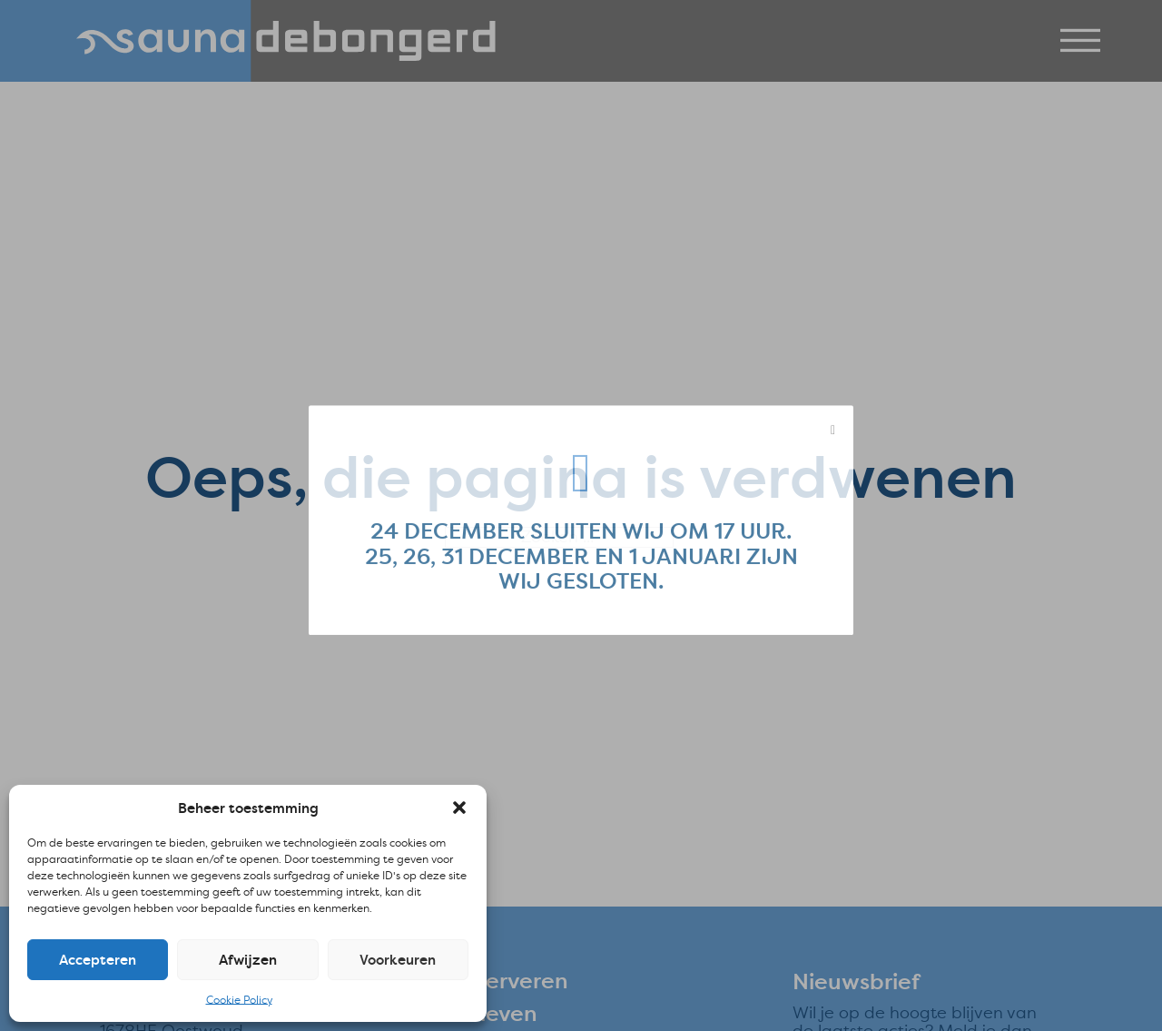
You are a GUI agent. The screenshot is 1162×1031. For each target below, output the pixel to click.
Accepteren (97, 959)
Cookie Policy (239, 999)
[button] (459, 807)
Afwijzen (248, 959)
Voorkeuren (397, 959)
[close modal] (833, 435)
